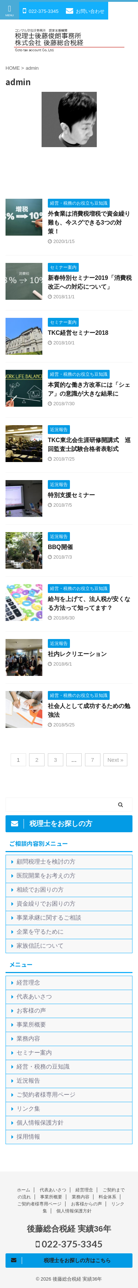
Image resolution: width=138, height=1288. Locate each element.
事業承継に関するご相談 (49, 917)
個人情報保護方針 (40, 1122)
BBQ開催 (60, 547)
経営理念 (28, 982)
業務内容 (28, 1038)
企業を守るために (40, 931)
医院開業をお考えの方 (46, 875)
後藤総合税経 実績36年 (69, 1228)
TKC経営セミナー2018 (78, 333)
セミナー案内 (34, 1052)
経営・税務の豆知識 (43, 1066)
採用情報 (28, 1136)
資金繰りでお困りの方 (46, 903)
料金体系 (107, 1197)
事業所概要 (31, 1024)
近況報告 (28, 1080)
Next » (115, 760)
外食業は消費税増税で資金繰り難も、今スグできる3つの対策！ (89, 223)
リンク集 (28, 1108)
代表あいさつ (34, 996)
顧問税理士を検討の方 (46, 861)
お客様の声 (31, 1010)
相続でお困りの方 (40, 889)
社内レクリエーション (77, 654)
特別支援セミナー (71, 495)
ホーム (23, 1189)
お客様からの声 (86, 1204)
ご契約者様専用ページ (46, 1094)
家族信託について (40, 945)
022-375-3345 (69, 1243)
